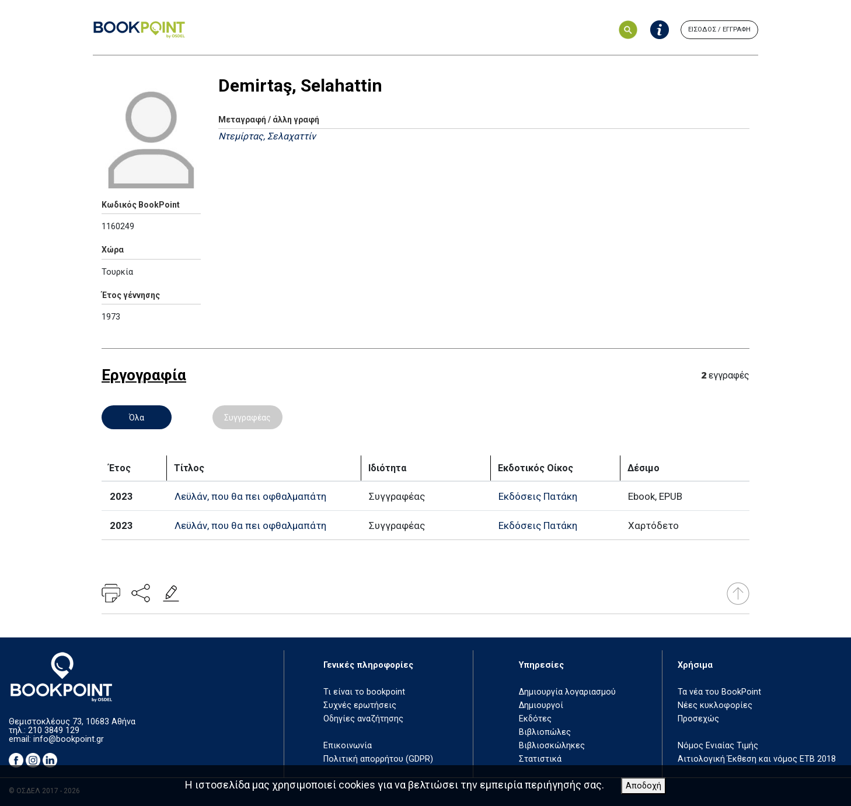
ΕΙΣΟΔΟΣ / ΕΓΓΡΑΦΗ (719, 29)
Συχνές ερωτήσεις (359, 705)
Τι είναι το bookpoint (364, 692)
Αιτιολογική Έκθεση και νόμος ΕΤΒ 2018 (757, 759)
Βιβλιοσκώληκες (552, 746)
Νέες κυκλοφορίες (715, 705)
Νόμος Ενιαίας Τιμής (718, 746)
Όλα (136, 417)
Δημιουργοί (541, 705)
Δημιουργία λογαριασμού (567, 692)
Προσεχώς (698, 719)
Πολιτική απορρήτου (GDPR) (378, 759)
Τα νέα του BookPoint (719, 692)
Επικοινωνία (347, 746)
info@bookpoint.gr (68, 739)
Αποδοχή (643, 786)
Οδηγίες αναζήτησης (363, 719)
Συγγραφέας (247, 417)
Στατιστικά (540, 759)
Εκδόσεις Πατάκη (537, 496)
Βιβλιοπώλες (545, 732)
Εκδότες (535, 719)
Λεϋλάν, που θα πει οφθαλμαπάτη (250, 496)
